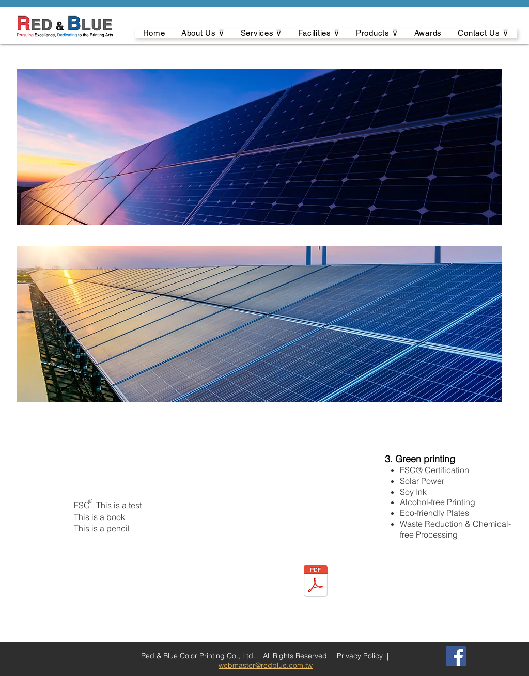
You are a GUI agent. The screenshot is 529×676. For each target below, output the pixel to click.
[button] (202, 33)
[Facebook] (456, 656)
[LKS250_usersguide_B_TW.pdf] (315, 582)
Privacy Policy (360, 656)
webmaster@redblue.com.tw (266, 665)
